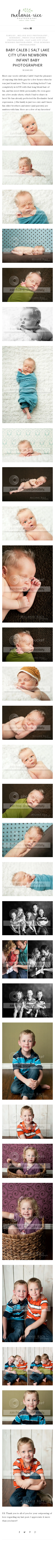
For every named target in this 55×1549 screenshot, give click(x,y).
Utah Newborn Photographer (35, 43)
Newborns (15, 38)
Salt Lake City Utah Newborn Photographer (26, 41)
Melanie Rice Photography (33, 36)
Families (11, 36)
